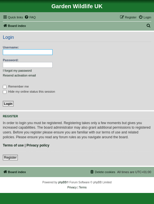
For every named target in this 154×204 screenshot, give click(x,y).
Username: (11, 47)
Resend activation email (19, 75)
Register (10, 158)
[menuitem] (30, 17)
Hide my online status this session (29, 91)
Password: (11, 60)
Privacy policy (38, 145)
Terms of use (13, 145)
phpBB (62, 182)
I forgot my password (17, 70)
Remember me (16, 86)
